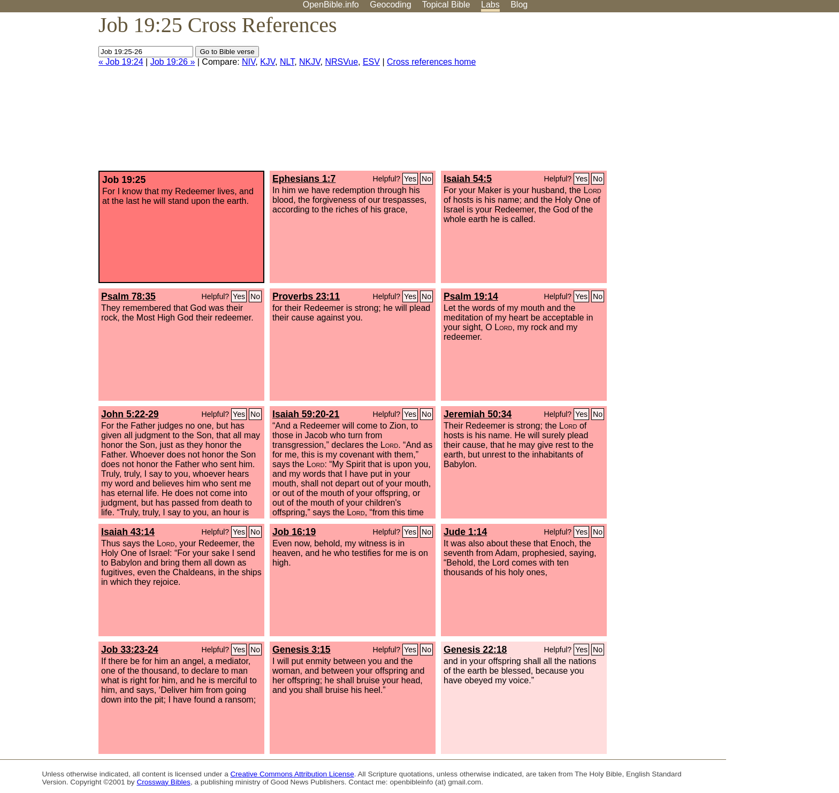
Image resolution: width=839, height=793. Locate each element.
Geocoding (390, 4)
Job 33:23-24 (129, 649)
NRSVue (341, 61)
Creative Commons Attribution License (292, 774)
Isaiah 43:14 (128, 532)
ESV (371, 61)
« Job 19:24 (120, 61)
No (426, 178)
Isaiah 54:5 (468, 178)
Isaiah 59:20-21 (305, 414)
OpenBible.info (331, 4)
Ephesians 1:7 (303, 178)
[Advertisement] (731, 96)
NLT (287, 61)
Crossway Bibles (163, 782)
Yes (410, 178)
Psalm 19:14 (471, 296)
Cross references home (431, 61)
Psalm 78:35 (128, 296)
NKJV (309, 61)
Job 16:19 (294, 532)
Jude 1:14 (465, 532)
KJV (267, 61)
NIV (248, 61)
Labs (490, 4)
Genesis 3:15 (301, 649)
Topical (446, 4)
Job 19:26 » (172, 61)
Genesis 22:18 (475, 649)
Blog (519, 4)
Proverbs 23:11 (306, 296)
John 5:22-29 (130, 414)
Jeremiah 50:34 (478, 414)
